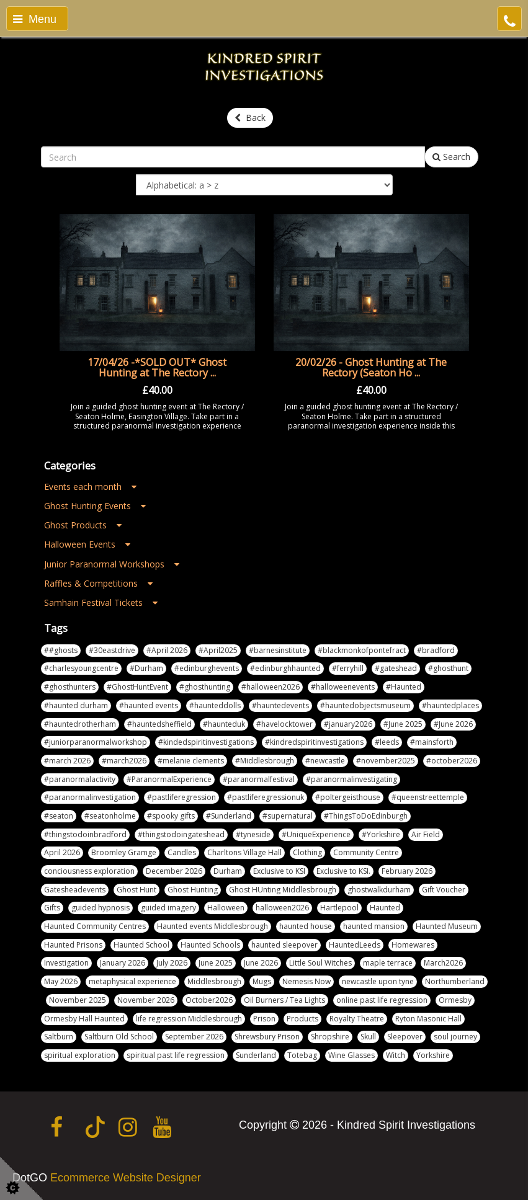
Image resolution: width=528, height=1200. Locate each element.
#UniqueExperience (316, 834)
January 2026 (122, 963)
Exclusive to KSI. (343, 871)
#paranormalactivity (79, 779)
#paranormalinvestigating (351, 779)
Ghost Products (83, 525)
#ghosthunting (204, 687)
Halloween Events (87, 544)
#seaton (58, 816)
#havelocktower (284, 724)
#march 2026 (67, 760)
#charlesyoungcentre (81, 668)
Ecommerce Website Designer (125, 1177)
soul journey (455, 1036)
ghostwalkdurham (379, 889)
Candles (182, 852)
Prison (264, 1018)
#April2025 (218, 650)
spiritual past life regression (176, 1055)
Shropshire (330, 1036)
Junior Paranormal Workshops (111, 564)
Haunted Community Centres (95, 926)
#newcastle (325, 760)
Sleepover (405, 1036)
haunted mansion (374, 926)
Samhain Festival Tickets (101, 602)
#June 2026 (453, 724)
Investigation (66, 963)
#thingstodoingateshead (181, 834)
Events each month (90, 486)
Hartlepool (339, 907)
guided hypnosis (100, 907)
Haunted (385, 907)
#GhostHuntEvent (137, 687)
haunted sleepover (284, 945)
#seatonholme (110, 816)
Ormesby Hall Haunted (84, 1018)
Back (250, 117)
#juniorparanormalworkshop (95, 742)
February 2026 (407, 871)
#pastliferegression (181, 797)
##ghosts (61, 650)
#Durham (146, 668)
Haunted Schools (210, 945)
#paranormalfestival (259, 779)
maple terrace (388, 963)
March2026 (443, 963)
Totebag (302, 1055)
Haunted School (141, 945)
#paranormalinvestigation (90, 797)
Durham (227, 871)
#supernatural (287, 816)
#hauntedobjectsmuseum (365, 705)
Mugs (262, 981)
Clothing (307, 852)
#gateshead (396, 668)
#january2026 (348, 724)
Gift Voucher (443, 889)
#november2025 (385, 760)
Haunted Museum (447, 926)
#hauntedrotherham (80, 724)
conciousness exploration (89, 871)
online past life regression (381, 1000)
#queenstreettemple (428, 797)
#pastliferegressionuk (265, 797)
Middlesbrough (214, 981)
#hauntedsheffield (159, 724)
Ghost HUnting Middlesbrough (282, 889)
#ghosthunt (448, 668)
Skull (368, 1036)
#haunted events (148, 705)
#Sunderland (228, 816)
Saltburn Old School (119, 1036)
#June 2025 (403, 724)
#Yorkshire (381, 834)
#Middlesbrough (264, 760)
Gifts (52, 907)
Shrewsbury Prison (267, 1036)
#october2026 (451, 760)
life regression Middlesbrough (189, 1018)
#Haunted (403, 687)
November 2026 (145, 1000)
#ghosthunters (70, 687)
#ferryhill (348, 668)
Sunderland (256, 1055)
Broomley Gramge (123, 852)
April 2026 (62, 852)
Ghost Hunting (193, 889)
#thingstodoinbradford (85, 834)
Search (451, 156)
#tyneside (253, 834)
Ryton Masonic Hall (428, 1018)
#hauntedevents (280, 705)
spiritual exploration (79, 1055)
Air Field (425, 834)
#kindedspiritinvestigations (206, 742)
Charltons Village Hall (244, 852)
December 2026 (174, 871)
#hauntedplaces (450, 705)
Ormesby (455, 1000)
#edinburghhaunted (285, 668)
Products (302, 1018)
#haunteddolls (215, 705)
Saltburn (58, 1036)
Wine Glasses (351, 1055)
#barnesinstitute (278, 650)
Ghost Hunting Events (95, 506)
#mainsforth (432, 742)
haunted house (305, 926)
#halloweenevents (343, 687)
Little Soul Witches (320, 963)
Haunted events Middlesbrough (212, 926)
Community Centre (366, 852)
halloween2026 (282, 907)
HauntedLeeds (354, 945)
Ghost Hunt (136, 889)
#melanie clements (191, 760)
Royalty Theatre (356, 1018)
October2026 (209, 1000)
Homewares (413, 945)
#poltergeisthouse (347, 797)
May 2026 (61, 981)
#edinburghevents (206, 668)
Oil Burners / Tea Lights (284, 1000)
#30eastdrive (112, 650)
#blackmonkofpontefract (362, 650)
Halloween (225, 907)
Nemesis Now (306, 981)
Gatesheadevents (74, 889)
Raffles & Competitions (98, 583)
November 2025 (77, 1000)
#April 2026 (166, 650)
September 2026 (194, 1036)
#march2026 (124, 760)
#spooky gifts (171, 816)
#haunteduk (224, 724)
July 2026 (171, 963)
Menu (34, 19)
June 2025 (216, 963)
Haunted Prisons (73, 945)
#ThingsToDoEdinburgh (366, 816)
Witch (395, 1055)
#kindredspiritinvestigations (314, 742)
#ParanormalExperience (169, 779)
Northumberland (455, 981)
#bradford (436, 650)
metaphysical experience (132, 981)
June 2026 (261, 963)
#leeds (387, 742)
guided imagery (168, 907)
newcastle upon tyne (378, 981)
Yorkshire (433, 1055)
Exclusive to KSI (279, 871)
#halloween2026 (270, 687)
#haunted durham (76, 705)
